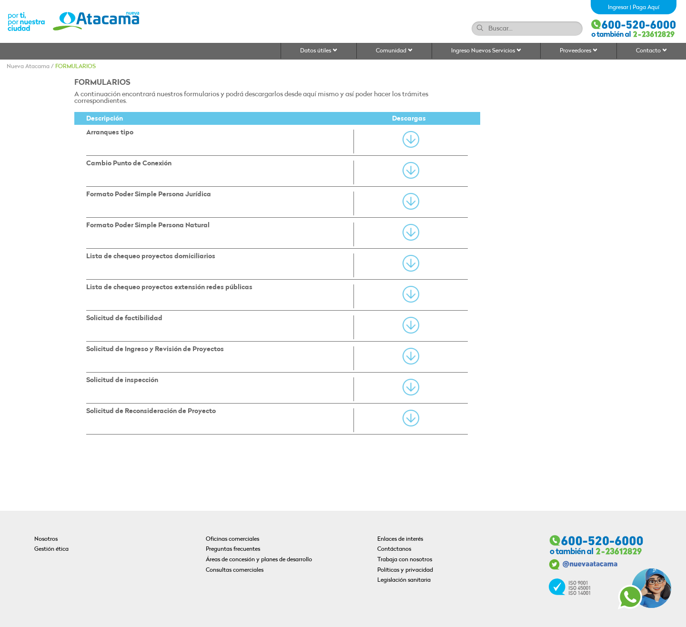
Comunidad (394, 51)
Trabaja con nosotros (404, 560)
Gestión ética (51, 549)
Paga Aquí (646, 7)
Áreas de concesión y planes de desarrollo (259, 560)
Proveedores (578, 51)
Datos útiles (318, 51)
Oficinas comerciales (232, 539)
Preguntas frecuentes (233, 549)
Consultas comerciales (234, 570)
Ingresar (618, 7)
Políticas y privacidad (405, 570)
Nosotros (46, 539)
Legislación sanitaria (404, 580)
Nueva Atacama (28, 67)
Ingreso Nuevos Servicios (486, 51)
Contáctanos (394, 549)
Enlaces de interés (400, 539)
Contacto (651, 51)
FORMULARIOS (75, 67)
